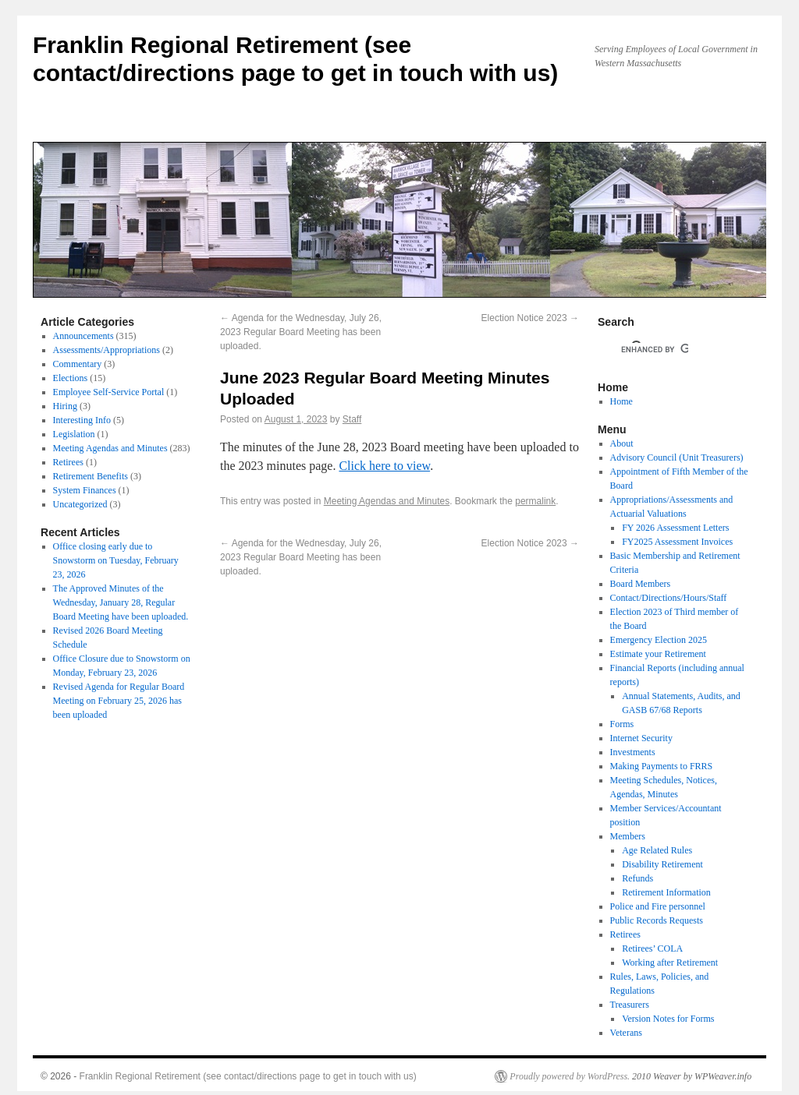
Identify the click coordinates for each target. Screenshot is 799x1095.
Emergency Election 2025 (658, 639)
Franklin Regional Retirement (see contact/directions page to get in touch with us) (248, 1076)
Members (627, 836)
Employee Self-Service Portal (109, 392)
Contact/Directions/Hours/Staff (668, 597)
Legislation (74, 434)
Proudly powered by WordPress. (570, 1076)
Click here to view (384, 465)
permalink (535, 501)
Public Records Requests (656, 920)
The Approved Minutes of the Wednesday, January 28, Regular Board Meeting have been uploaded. (121, 602)
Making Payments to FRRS (661, 766)
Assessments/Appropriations (106, 349)
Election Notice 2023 (530, 318)
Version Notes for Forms (668, 1018)
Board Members (640, 583)
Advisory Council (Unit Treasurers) (677, 457)
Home (621, 401)
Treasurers (629, 1004)
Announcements (83, 335)
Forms (622, 724)
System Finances (84, 490)
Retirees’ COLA (652, 948)
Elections (70, 378)
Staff (352, 419)
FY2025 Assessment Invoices (677, 541)
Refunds (637, 878)
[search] (654, 349)
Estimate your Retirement (658, 653)
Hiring (65, 406)
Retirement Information (666, 892)
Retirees (68, 462)
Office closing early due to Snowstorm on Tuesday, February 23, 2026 (116, 560)
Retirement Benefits (90, 476)
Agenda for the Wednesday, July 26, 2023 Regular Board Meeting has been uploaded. (301, 332)
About (622, 443)
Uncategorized (80, 504)
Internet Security (641, 738)
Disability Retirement (662, 864)
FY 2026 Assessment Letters (675, 527)
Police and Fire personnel (657, 906)
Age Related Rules (657, 850)
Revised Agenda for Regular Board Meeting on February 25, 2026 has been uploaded (119, 700)
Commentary (77, 364)
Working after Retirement (670, 962)
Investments (632, 752)
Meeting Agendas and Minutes (386, 501)
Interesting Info (82, 420)
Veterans (626, 1032)
